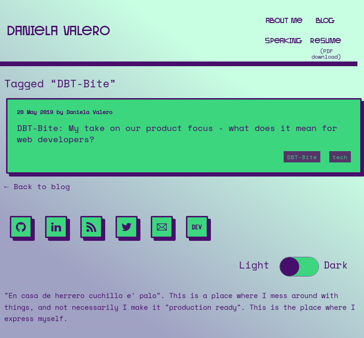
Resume (325, 41)
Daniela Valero (58, 30)
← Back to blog (37, 187)
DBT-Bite (302, 157)
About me (283, 20)
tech (340, 157)
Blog (325, 20)
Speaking (284, 41)
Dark (336, 265)
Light (254, 265)
